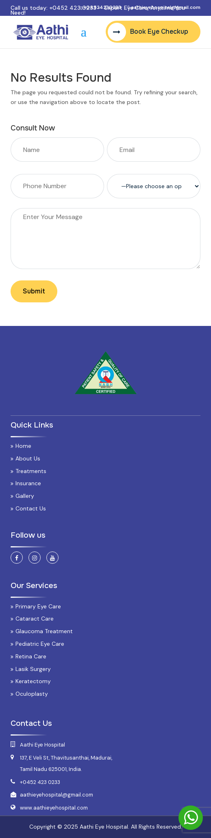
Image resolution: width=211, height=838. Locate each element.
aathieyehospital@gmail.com (56, 794)
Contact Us (30, 508)
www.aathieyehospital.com (54, 807)
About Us (27, 458)
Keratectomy (33, 681)
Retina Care (30, 656)
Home (23, 445)
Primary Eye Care (38, 606)
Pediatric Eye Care (39, 643)
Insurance (28, 483)
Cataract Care (34, 618)
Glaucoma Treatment (44, 631)
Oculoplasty (31, 693)
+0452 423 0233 (72, 7)
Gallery (24, 495)
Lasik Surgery (33, 669)
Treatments (30, 471)
